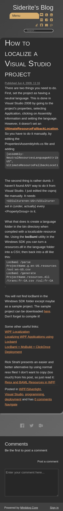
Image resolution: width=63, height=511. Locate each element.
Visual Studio (14, 394)
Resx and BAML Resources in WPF (30, 382)
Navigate (11, 404)
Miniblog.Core (29, 507)
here (47, 311)
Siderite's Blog (33, 7)
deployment (13, 399)
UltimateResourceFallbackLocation (31, 128)
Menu (16, 15)
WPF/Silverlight (30, 389)
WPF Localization (17, 331)
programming (34, 394)
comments (43, 399)
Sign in (54, 507)
